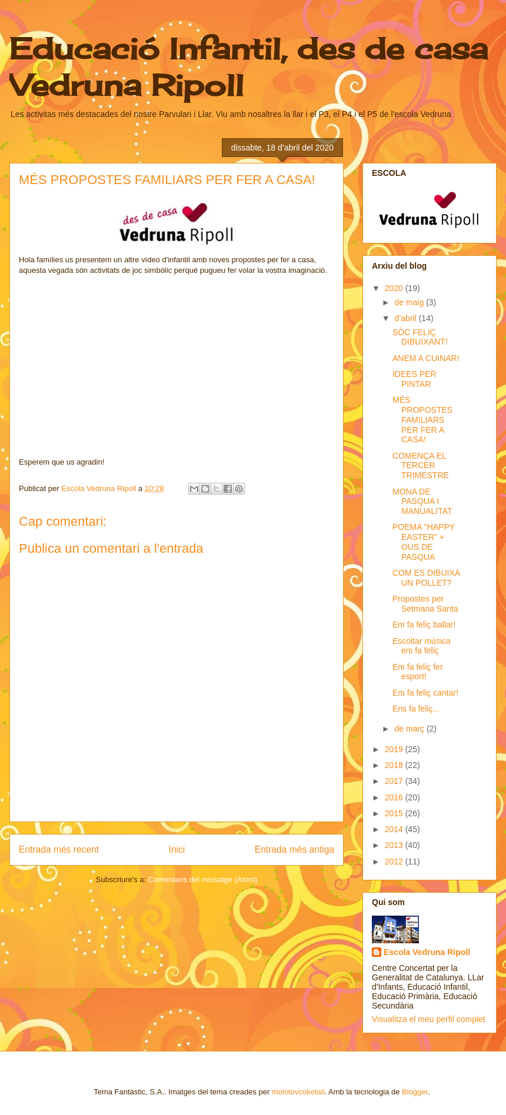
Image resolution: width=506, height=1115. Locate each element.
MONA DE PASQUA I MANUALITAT (422, 501)
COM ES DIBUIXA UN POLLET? (426, 577)
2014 (395, 829)
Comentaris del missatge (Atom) (203, 879)
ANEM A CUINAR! (426, 358)
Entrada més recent (59, 849)
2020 (395, 288)
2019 (395, 749)
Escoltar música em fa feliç (421, 646)
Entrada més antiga (294, 849)
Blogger (415, 1091)
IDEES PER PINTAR (414, 379)
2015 (395, 813)
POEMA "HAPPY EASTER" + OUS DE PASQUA (423, 541)
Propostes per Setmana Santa (425, 603)
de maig (410, 302)
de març (410, 728)
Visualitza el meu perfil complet (428, 1019)
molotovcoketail (298, 1091)
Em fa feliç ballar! (423, 624)
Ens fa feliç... (416, 708)
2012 (395, 861)
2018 (395, 765)
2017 (395, 781)
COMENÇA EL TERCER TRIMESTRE (420, 465)
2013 (395, 845)
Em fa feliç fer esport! (417, 672)
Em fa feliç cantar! (425, 692)
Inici (177, 849)
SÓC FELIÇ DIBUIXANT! (420, 337)
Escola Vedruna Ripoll (427, 952)
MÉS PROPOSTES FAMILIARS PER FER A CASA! (422, 419)
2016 (395, 797)
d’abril (406, 318)
